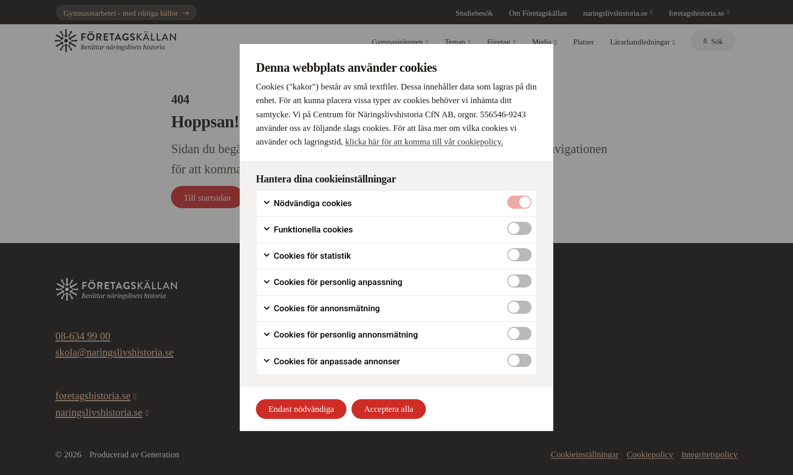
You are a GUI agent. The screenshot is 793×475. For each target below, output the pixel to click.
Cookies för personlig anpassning (332, 282)
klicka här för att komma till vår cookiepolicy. (424, 142)
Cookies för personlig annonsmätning (340, 334)
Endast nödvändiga (301, 409)
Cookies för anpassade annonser (331, 361)
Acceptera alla (389, 409)
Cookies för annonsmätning (321, 308)
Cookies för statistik (306, 256)
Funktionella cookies (307, 229)
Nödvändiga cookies (307, 203)
